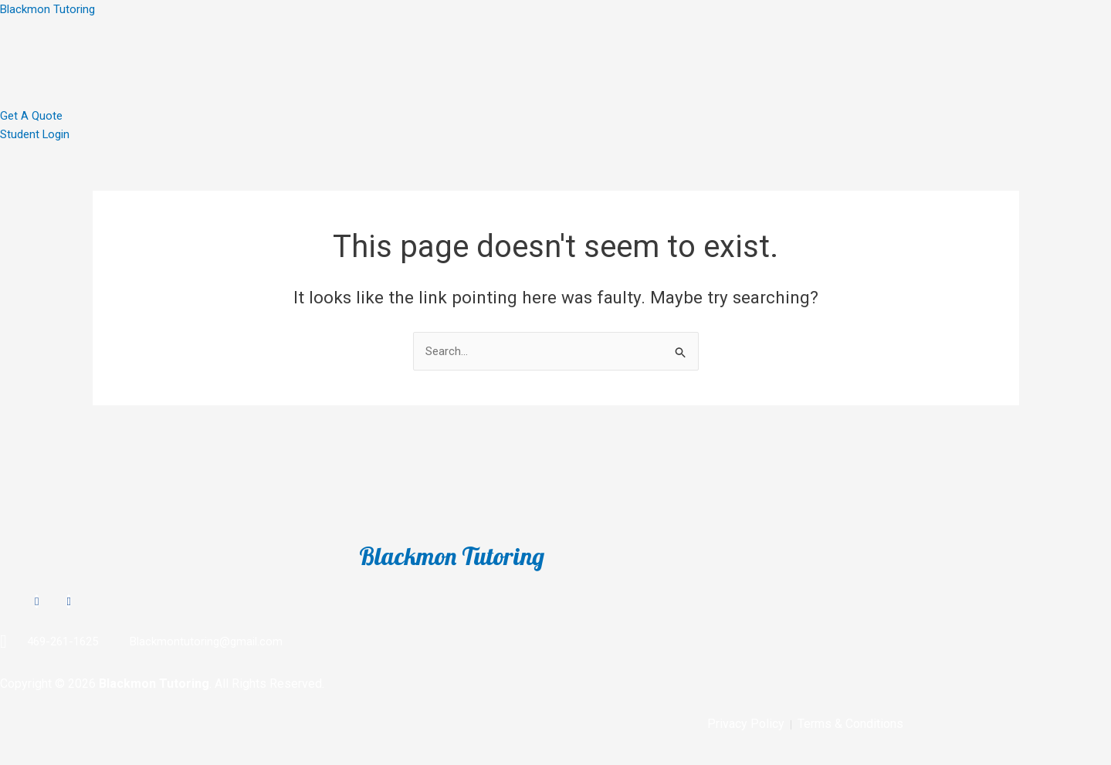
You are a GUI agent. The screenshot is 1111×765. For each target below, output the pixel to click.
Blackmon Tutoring (47, 9)
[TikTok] (68, 601)
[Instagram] (37, 601)
